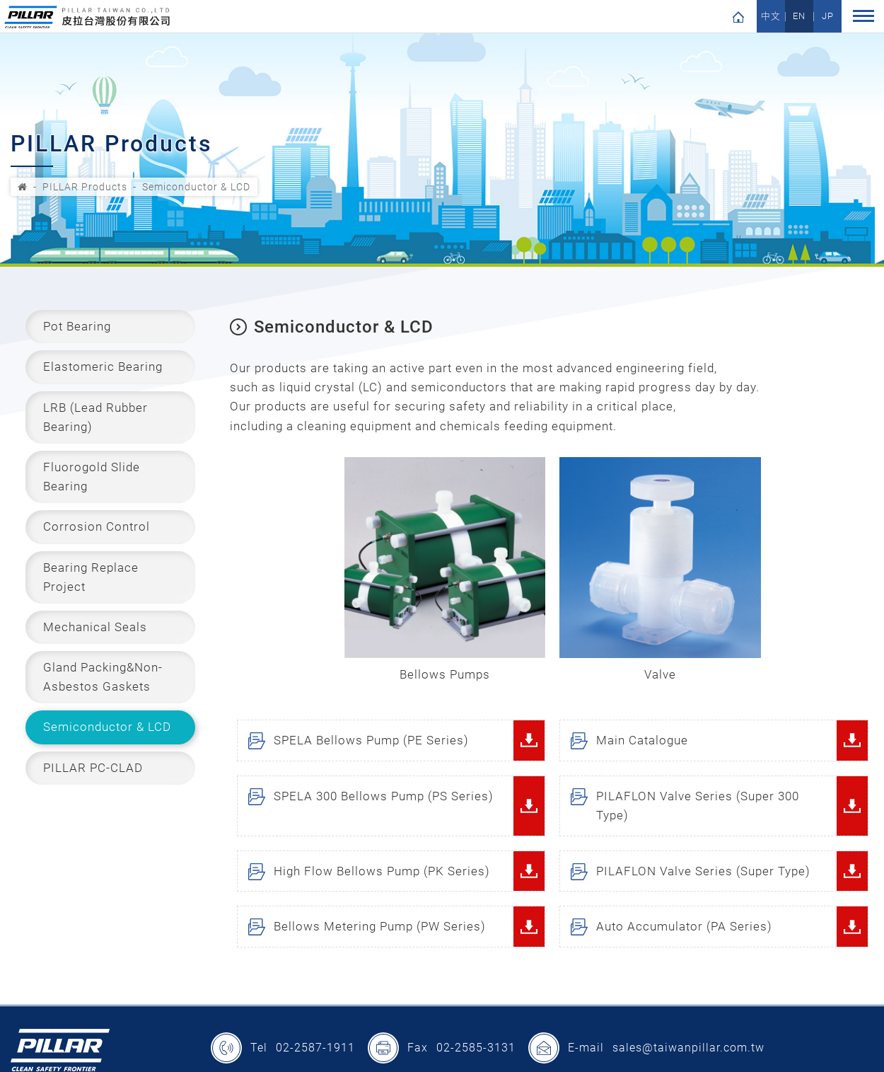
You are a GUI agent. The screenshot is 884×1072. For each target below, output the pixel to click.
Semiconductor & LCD (196, 186)
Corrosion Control (96, 526)
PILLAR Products (84, 186)
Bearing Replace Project (91, 577)
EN (799, 16)
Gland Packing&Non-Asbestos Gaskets (103, 676)
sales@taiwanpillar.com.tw (688, 1049)
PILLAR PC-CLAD (93, 768)
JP (828, 16)
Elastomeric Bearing (103, 366)
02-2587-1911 (315, 1049)
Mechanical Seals (95, 627)
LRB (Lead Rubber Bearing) (95, 417)
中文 (771, 16)
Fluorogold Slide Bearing (91, 476)
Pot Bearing (77, 326)
